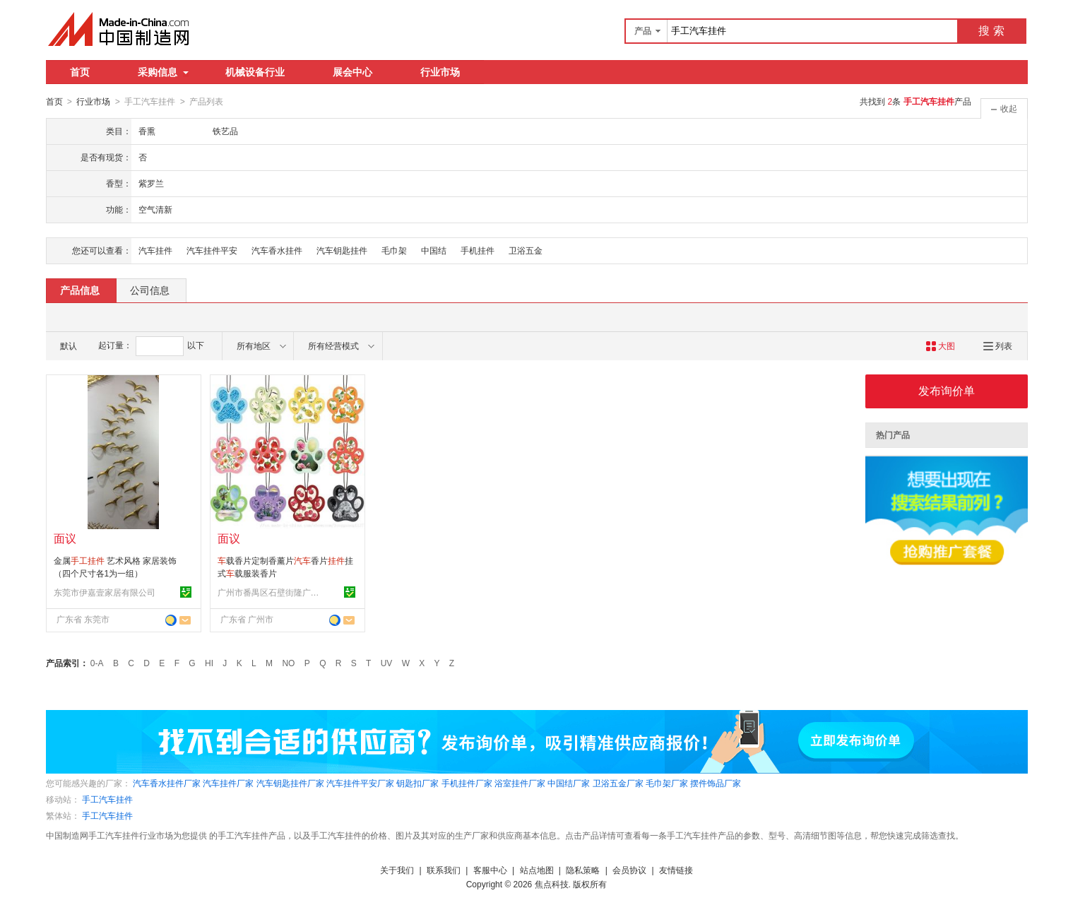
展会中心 (352, 72)
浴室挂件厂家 (519, 783)
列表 (997, 345)
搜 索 (991, 31)
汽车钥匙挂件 (341, 250)
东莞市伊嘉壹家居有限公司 (104, 592)
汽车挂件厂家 (228, 783)
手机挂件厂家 (466, 783)
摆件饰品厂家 (715, 783)
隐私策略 (583, 870)
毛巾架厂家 (667, 783)
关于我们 (397, 870)
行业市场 (440, 72)
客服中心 (490, 870)
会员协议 (629, 870)
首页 (80, 72)
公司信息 (150, 289)
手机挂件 (477, 250)
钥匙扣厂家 (417, 783)
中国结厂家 (568, 783)
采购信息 (163, 72)
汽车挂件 (155, 250)
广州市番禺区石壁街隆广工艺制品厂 (271, 592)
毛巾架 (394, 250)
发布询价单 (946, 390)
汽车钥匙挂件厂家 (290, 783)
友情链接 (676, 870)
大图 (940, 345)
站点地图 (537, 870)
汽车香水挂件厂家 (167, 783)
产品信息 (80, 289)
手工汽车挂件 (107, 799)
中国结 (433, 250)
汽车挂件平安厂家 (360, 783)
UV (387, 663)
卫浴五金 (526, 250)
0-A (97, 663)
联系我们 (444, 870)
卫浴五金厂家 (618, 783)
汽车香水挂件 (276, 250)
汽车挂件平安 (211, 250)
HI (209, 663)
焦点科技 (552, 884)
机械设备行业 (255, 72)
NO (288, 663)
